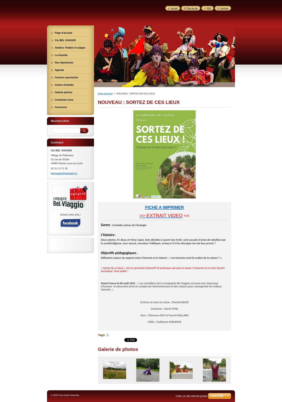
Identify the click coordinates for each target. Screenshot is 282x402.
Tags (101, 335)
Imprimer (224, 8)
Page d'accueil (105, 93)
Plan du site (192, 8)
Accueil (174, 8)
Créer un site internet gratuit (191, 396)
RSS (209, 8)
